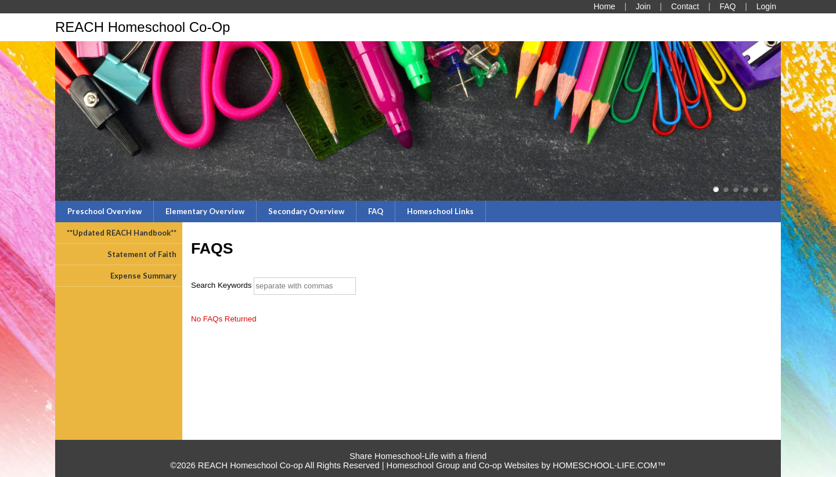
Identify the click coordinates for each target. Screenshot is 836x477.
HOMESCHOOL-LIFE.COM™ (609, 465)
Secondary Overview (306, 211)
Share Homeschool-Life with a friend (418, 456)
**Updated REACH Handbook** (121, 232)
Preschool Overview (104, 211)
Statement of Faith (141, 254)
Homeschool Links (440, 211)
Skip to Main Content (418, 446)
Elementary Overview (204, 211)
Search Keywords (221, 285)
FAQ (375, 211)
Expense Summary (143, 275)
